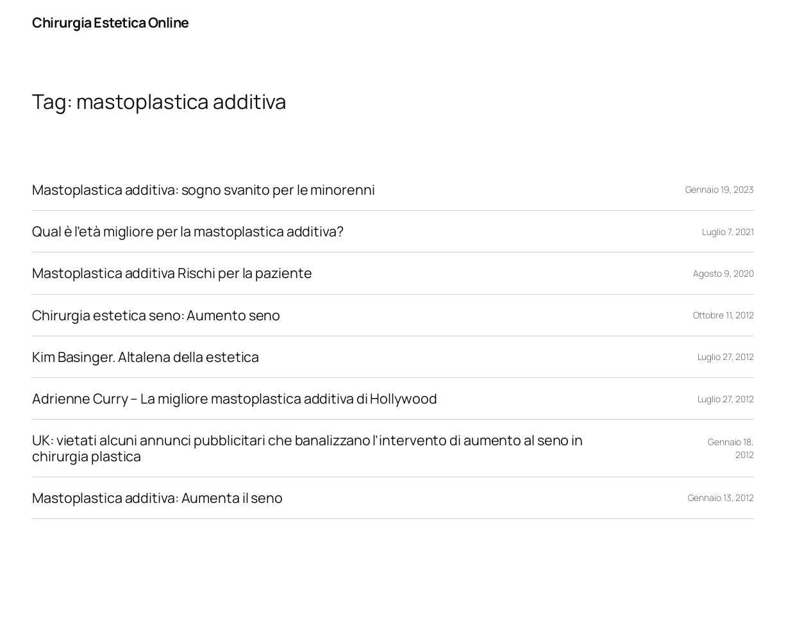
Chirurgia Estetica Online (110, 22)
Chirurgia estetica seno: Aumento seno (156, 315)
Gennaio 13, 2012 (721, 497)
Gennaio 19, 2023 (719, 189)
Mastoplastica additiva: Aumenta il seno (157, 497)
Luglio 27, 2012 (726, 356)
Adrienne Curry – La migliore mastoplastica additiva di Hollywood (234, 398)
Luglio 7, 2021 (728, 232)
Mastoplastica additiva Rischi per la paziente (172, 273)
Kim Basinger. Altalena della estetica (145, 357)
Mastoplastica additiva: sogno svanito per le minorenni (203, 189)
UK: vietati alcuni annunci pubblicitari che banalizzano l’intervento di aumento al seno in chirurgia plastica (307, 447)
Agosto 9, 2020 (723, 273)
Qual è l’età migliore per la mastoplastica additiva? (188, 231)
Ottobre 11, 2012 (723, 315)
